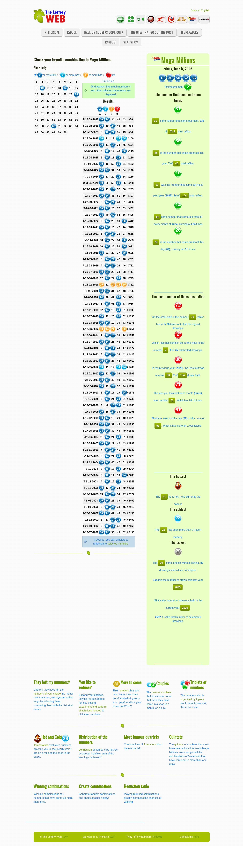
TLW (65, 836)
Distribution (85, 749)
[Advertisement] (178, 272)
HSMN (158, 836)
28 (163, 529)
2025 (178, 587)
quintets (179, 744)
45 (176, 163)
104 (184, 195)
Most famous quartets (141, 737)
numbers (124, 690)
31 (155, 120)
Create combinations (95, 786)
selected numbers (118, 543)
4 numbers (150, 744)
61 (157, 425)
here (196, 836)
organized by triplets (192, 699)
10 (156, 184)
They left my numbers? (52, 682)
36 (156, 152)
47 (164, 496)
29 (161, 562)
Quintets (176, 737)
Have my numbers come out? (103, 32)
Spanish (195, 10)
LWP (112, 836)
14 (157, 216)
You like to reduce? (87, 684)
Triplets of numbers (198, 684)
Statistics (130, 42)
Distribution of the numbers (93, 739)
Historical (52, 32)
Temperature (189, 32)
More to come (130, 682)
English (205, 10)
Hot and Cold (51, 737)
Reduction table (136, 786)
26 (156, 242)
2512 (172, 131)
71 (171, 400)
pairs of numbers (161, 692)
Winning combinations (51, 786)
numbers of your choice (47, 693)
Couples (162, 683)
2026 (185, 607)
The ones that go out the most (152, 32)
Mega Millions (178, 60)
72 (192, 316)
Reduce (72, 32)
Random (110, 42)
